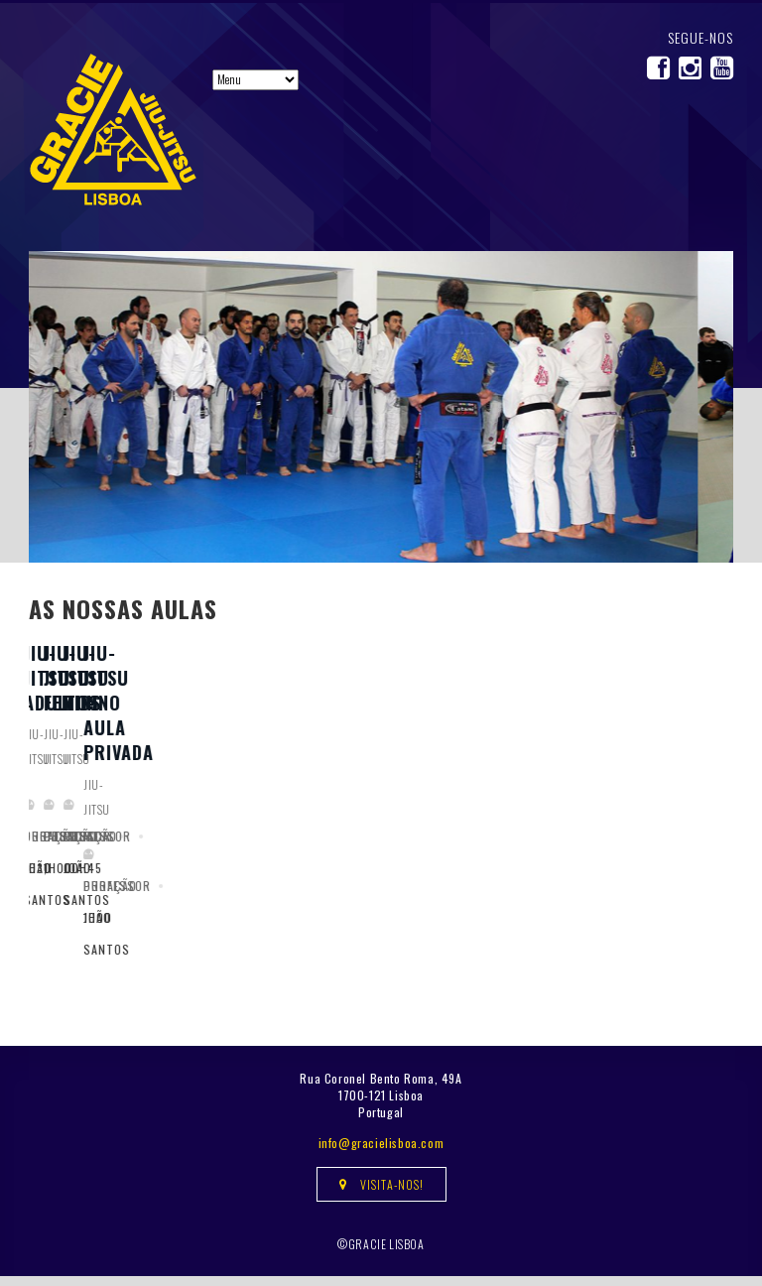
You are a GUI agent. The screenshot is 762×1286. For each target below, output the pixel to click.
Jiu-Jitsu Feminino (371, 850)
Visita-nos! (381, 1194)
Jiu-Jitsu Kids (614, 850)
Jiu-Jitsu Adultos (108, 850)
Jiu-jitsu (51, 881)
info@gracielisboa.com (381, 1152)
